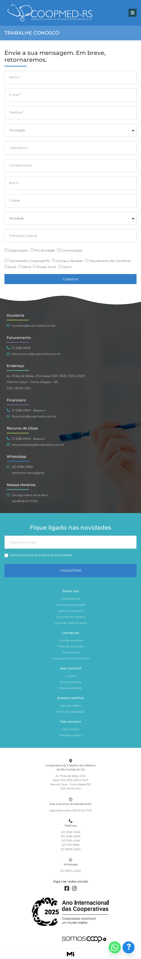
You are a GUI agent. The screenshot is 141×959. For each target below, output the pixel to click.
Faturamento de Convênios (110, 261)
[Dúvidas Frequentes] (129, 947)
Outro (67, 267)
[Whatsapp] (70, 860)
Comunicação (71, 250)
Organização (18, 250)
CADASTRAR (70, 570)
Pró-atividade (44, 250)
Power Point (46, 267)
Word (26, 267)
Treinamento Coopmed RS (29, 261)
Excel (12, 267)
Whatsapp (71, 864)
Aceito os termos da (38, 555)
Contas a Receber (69, 261)
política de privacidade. (56, 555)
